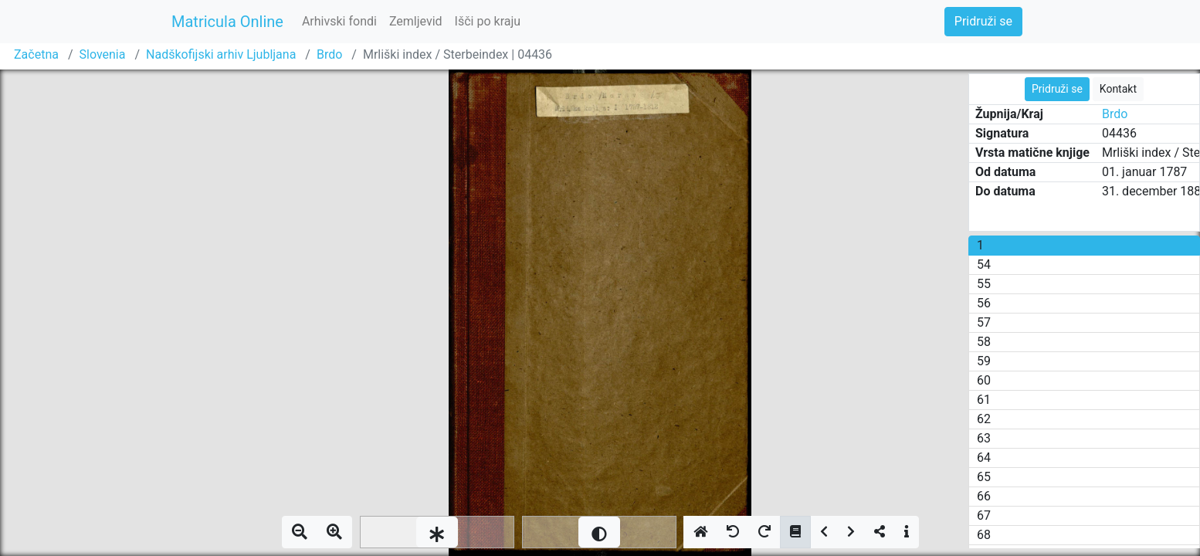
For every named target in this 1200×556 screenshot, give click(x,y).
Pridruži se (983, 21)
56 (984, 303)
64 (984, 457)
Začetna (36, 54)
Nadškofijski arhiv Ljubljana (221, 54)
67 (984, 515)
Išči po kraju (488, 21)
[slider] (437, 532)
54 (984, 264)
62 (984, 419)
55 (984, 283)
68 (984, 534)
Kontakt (1118, 89)
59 (984, 361)
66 (984, 496)
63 (984, 438)
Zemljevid (415, 21)
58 (984, 341)
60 (984, 380)
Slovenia (103, 54)
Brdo (329, 54)
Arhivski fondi (339, 21)
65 (984, 477)
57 (984, 322)
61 (984, 399)
